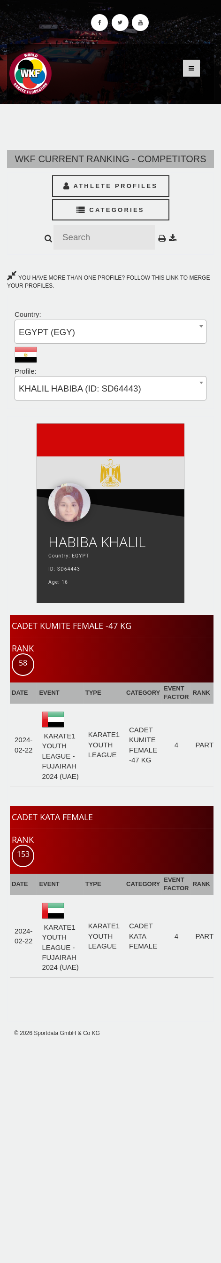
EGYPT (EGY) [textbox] (47, 332)
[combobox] (110, 332)
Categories (110, 209)
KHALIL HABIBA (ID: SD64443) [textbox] (80, 388)
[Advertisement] (110, 1150)
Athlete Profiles (110, 185)
